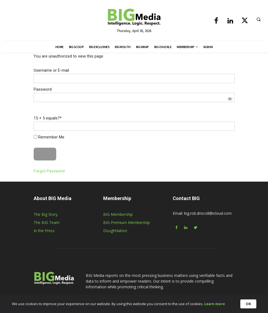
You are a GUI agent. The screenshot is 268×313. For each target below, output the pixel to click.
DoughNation (115, 230)
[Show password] (230, 99)
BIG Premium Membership (126, 222)
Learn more (219, 304)
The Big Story (46, 214)
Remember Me (49, 137)
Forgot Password (49, 171)
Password (43, 89)
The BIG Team (46, 222)
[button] (258, 19)
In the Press (44, 230)
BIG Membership (118, 214)
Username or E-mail (51, 70)
